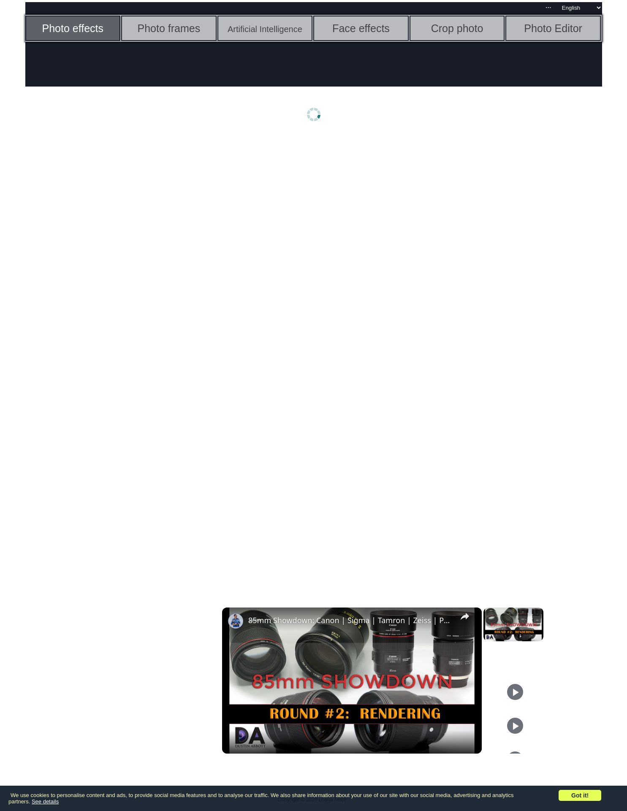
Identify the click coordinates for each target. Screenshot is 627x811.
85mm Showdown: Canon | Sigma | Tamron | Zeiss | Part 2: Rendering (350, 620)
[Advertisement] (90, 269)
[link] (235, 621)
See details (45, 801)
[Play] (515, 692)
